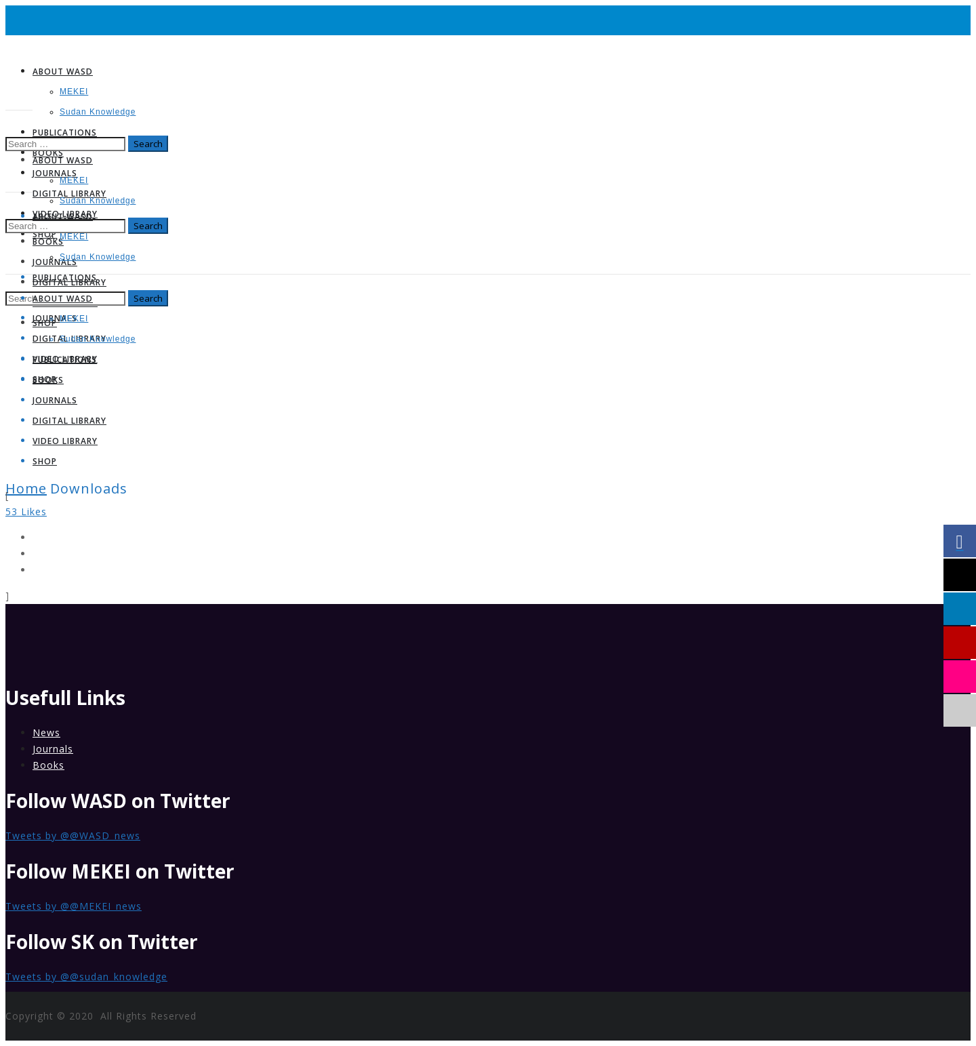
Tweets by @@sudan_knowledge (86, 976)
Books (48, 765)
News (46, 732)
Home (26, 488)
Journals (53, 748)
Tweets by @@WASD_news (72, 835)
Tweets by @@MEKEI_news (73, 906)
